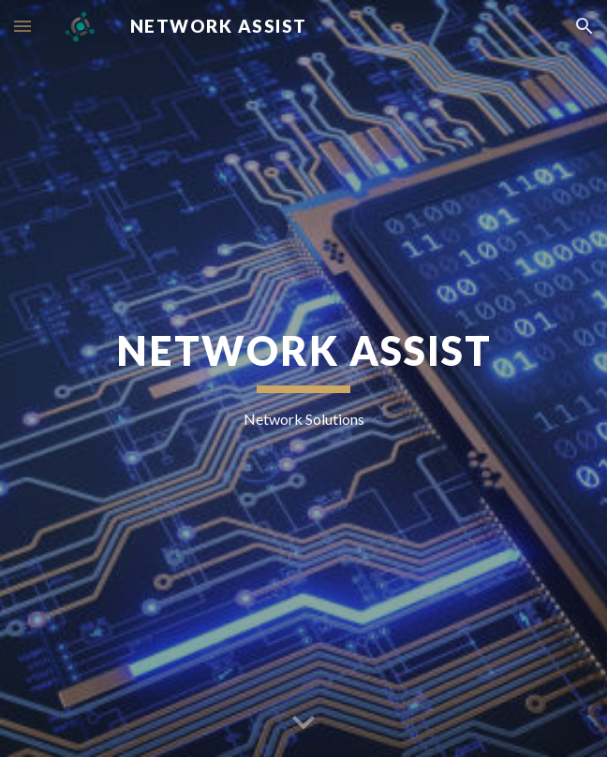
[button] (22, 25)
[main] (303, 378)
